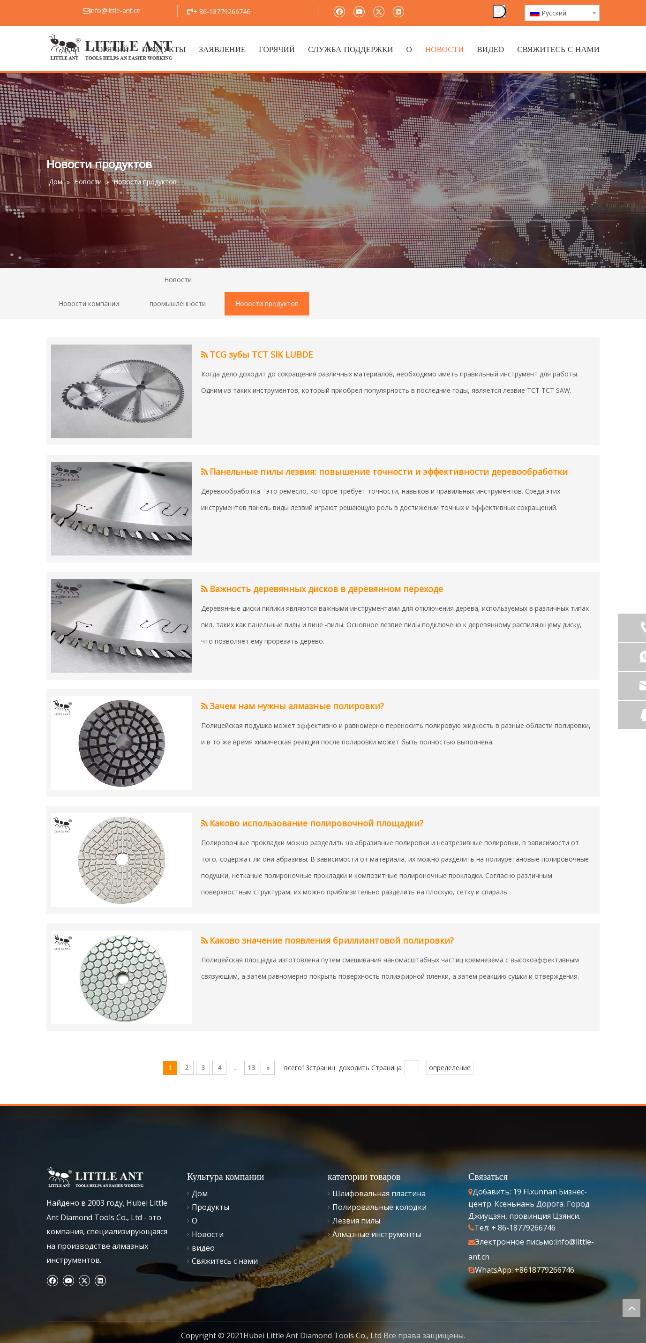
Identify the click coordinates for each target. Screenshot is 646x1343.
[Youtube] (359, 11)
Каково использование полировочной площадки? (316, 823)
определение (450, 1067)
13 (251, 1067)
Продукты (210, 1207)
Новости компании (89, 303)
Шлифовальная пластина (379, 1193)
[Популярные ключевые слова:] (499, 11)
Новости (208, 1234)
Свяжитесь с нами (225, 1261)
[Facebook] (339, 11)
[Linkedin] (398, 11)
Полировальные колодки (379, 1207)
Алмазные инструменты (376, 1234)
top (631, 1308)
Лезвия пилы (356, 1220)
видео (203, 1248)
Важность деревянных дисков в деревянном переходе (326, 588)
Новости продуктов (267, 303)
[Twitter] (378, 11)
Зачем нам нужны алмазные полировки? (297, 706)
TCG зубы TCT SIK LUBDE (261, 354)
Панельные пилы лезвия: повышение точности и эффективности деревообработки (389, 471)
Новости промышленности (178, 291)
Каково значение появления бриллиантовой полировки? (332, 940)
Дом (200, 1193)
